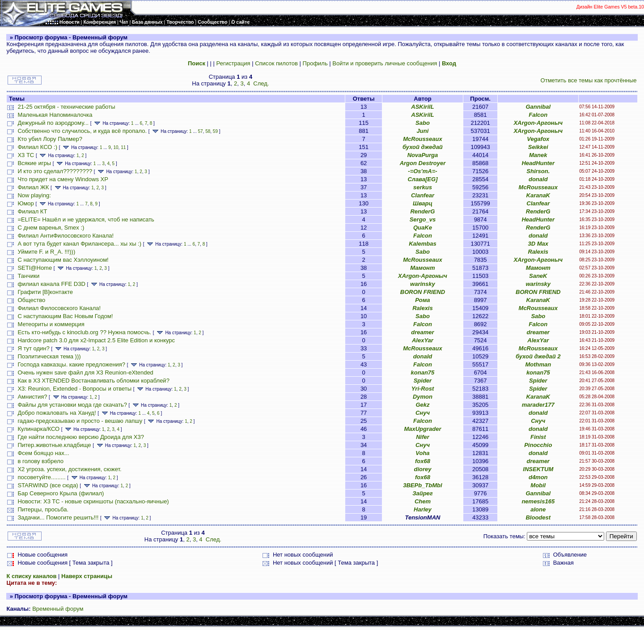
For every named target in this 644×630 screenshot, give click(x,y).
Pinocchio (538, 445)
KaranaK (538, 195)
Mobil (538, 485)
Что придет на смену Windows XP (62, 179)
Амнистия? (32, 396)
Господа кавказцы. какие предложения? (71, 364)
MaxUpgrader (422, 429)
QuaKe (422, 227)
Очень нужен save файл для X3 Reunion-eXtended (85, 372)
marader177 (538, 404)
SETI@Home (34, 267)
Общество (31, 300)
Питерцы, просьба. (42, 509)
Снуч (422, 412)
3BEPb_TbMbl (422, 485)
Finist (538, 437)
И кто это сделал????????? (54, 171)
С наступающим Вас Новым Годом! (65, 316)
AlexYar (422, 340)
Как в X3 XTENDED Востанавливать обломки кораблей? (93, 380)
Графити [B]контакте (45, 292)
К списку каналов (31, 576)
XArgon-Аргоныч (538, 122)
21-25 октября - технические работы (66, 106)
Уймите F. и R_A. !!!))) (46, 251)
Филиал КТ (32, 211)
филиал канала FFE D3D (51, 284)
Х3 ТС (25, 155)
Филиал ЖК (33, 187)
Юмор (25, 203)
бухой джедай (422, 147)
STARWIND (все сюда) (47, 485)
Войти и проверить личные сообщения (384, 63)
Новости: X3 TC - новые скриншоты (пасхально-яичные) (93, 501)
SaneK (538, 275)
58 (207, 131)
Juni (423, 131)
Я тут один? (33, 348)
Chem (423, 501)
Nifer (422, 437)
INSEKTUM (538, 469)
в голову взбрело (40, 461)
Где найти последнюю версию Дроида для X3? (80, 437)
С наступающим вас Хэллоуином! (62, 259)
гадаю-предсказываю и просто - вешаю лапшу (79, 420)
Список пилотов (276, 63)
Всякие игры (34, 163)
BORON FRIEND (422, 292)
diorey (422, 469)
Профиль (315, 63)
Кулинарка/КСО (38, 429)
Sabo (422, 122)
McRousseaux (422, 139)
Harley (423, 509)
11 (123, 147)
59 (215, 131)
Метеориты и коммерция (50, 324)
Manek (538, 155)
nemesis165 (538, 501)
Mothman (538, 364)
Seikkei (538, 147)
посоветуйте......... (41, 477)
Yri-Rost (422, 388)
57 (200, 131)
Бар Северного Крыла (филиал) (60, 493)
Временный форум (57, 608)
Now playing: (34, 195)
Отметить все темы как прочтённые (589, 80)
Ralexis (538, 251)
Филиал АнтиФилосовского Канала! (65, 235)
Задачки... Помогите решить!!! (57, 517)
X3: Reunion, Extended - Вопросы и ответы (74, 388)
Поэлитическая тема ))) (48, 356)
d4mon (538, 477)
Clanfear (422, 195)
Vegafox (538, 139)
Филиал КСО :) (37, 147)
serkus (422, 187)
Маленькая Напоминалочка (54, 114)
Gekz (422, 404)
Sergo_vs (423, 219)
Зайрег (422, 493)
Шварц (422, 203)
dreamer (422, 332)
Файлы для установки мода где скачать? (72, 404)
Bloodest (538, 517)
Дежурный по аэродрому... (53, 122)
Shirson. (538, 171)
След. (261, 83)
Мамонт (422, 267)
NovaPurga (422, 155)
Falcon (538, 114)
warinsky (422, 284)
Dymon (422, 396)
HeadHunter (538, 163)
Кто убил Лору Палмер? (49, 139)
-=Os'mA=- (422, 171)
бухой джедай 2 (538, 356)
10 (115, 147)
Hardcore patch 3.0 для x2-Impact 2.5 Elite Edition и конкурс (96, 340)
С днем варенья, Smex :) (50, 227)
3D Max (538, 243)
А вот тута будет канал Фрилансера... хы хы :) (79, 243)
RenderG (422, 211)
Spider (423, 380)
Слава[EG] (422, 179)
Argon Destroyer (423, 163)
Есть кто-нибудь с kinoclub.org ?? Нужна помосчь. (84, 332)
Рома (422, 300)
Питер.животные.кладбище (54, 445)
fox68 (422, 461)
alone (538, 509)
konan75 (423, 372)
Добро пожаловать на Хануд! (56, 412)
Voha (422, 453)
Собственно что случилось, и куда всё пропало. (82, 131)
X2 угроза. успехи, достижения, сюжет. (69, 469)
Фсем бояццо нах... (43, 453)
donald (538, 179)
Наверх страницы (86, 576)
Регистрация (233, 63)
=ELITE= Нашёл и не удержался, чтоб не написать (85, 219)
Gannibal (538, 106)
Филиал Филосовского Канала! (59, 308)
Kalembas (422, 243)
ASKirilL (422, 106)
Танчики (28, 275)
